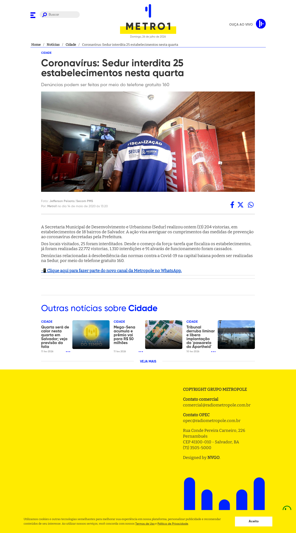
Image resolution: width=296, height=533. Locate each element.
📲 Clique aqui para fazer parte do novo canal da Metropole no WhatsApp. (111, 270)
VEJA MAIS (148, 361)
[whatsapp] (251, 205)
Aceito (254, 521)
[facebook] (232, 205)
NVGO (213, 457)
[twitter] (240, 205)
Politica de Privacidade (172, 523)
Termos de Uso (145, 523)
